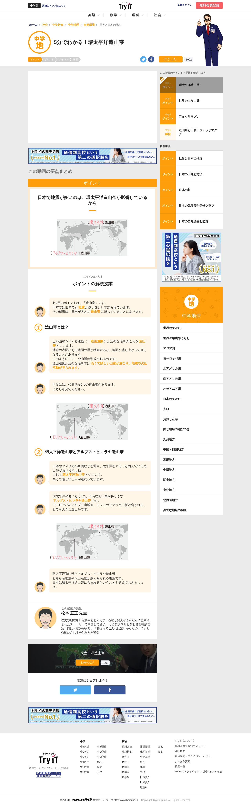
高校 (124, 741)
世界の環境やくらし (176, 338)
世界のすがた (172, 328)
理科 (136, 15)
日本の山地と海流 (190, 174)
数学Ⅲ (126, 767)
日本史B (144, 777)
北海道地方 (170, 500)
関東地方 (169, 479)
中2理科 (101, 751)
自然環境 (165, 146)
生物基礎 (145, 756)
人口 (166, 409)
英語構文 (127, 751)
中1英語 (84, 746)
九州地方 (169, 439)
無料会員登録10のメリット (190, 746)
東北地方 (169, 489)
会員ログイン (184, 5)
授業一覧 (180, 766)
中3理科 (101, 756)
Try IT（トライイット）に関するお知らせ (198, 771)
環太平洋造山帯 (189, 85)
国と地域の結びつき (176, 429)
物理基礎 (145, 746)
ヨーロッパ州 (172, 358)
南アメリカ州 (172, 378)
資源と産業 (170, 419)
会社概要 (180, 751)
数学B (125, 777)
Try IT (125, 5)
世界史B (144, 782)
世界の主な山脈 (189, 100)
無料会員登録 (209, 5)
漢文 (160, 751)
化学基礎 (145, 751)
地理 (99, 761)
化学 (142, 767)
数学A (125, 772)
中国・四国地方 (173, 449)
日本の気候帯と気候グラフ (196, 205)
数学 (114, 15)
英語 (92, 15)
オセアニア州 (172, 388)
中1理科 (101, 746)
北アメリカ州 (172, 368)
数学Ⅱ (126, 761)
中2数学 (84, 767)
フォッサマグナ (189, 116)
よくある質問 (182, 761)
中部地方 (169, 469)
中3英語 (84, 756)
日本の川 (185, 190)
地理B (143, 787)
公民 (99, 772)
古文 (160, 746)
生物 (142, 772)
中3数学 (84, 772)
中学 (82, 741)
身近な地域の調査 (175, 510)
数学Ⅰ (126, 756)
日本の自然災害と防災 (193, 221)
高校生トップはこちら (54, 6)
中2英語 (84, 751)
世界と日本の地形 (190, 158)
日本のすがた (172, 399)
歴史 (99, 767)
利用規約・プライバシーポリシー (194, 756)
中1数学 (84, 761)
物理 (142, 761)
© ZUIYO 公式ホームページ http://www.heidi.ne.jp (99, 799)
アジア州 (169, 348)
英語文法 (127, 746)
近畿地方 (169, 459)
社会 (158, 15)
